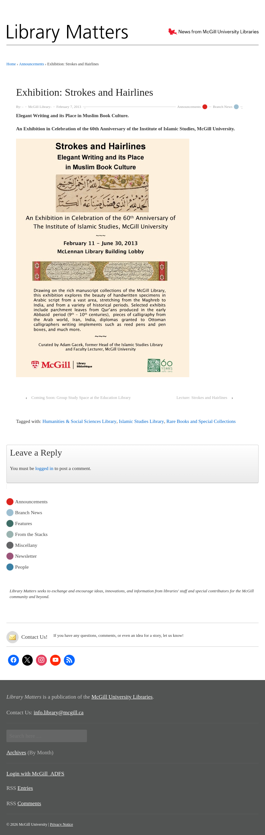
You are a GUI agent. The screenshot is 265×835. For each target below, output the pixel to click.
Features (23, 523)
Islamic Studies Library (141, 421)
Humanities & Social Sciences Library (79, 421)
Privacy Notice (61, 824)
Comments (29, 803)
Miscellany (26, 544)
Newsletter (26, 555)
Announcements (189, 107)
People (22, 566)
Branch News (223, 107)
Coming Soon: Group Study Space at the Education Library (81, 397)
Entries (25, 788)
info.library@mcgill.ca (58, 712)
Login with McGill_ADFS (35, 774)
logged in (44, 468)
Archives (16, 753)
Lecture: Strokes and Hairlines (201, 397)
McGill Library (39, 107)
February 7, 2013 (68, 107)
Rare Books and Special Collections (201, 421)
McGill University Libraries (122, 697)
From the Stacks (31, 533)
